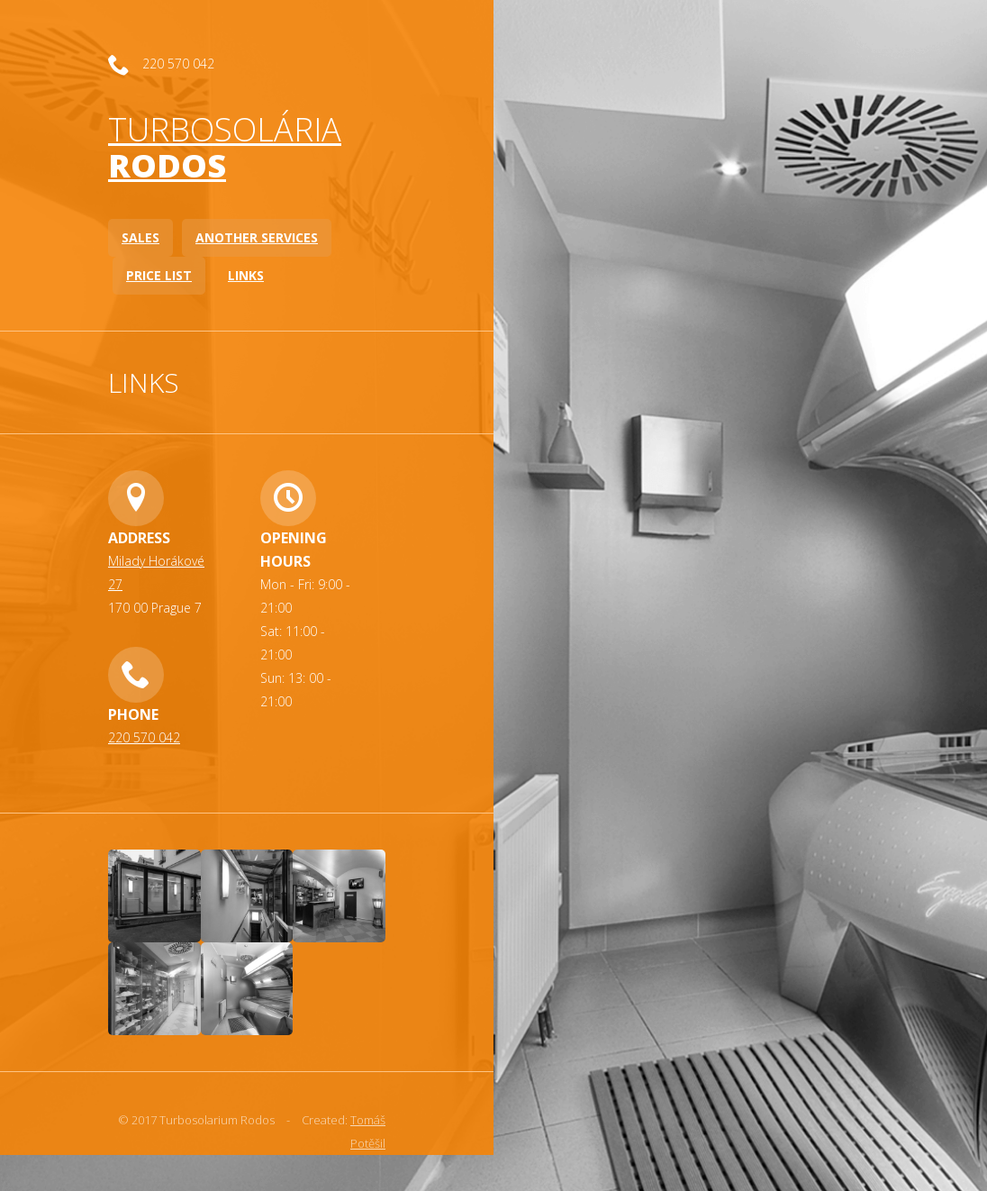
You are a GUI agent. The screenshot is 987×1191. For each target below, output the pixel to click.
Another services (256, 237)
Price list (159, 275)
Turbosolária (224, 147)
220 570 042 (144, 737)
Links (246, 275)
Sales (140, 237)
